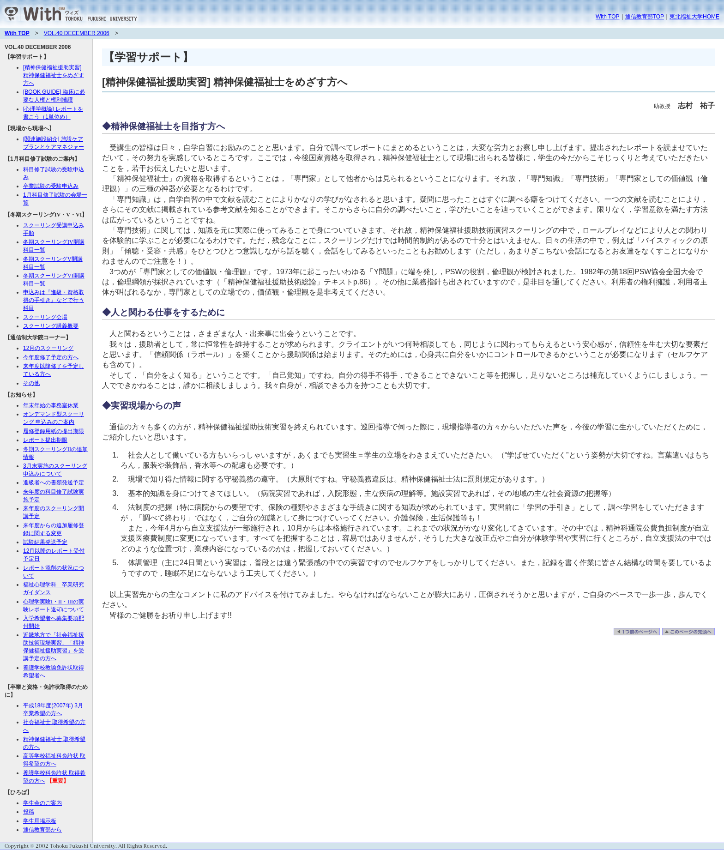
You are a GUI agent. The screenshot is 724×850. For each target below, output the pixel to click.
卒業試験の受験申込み (50, 186)
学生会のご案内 (42, 803)
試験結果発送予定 (45, 542)
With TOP (608, 16)
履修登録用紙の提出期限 (53, 431)
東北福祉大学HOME (694, 16)
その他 (31, 383)
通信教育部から (42, 829)
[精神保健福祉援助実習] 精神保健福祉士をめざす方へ (53, 75)
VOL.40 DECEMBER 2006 (76, 33)
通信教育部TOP (644, 16)
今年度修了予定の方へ (50, 357)
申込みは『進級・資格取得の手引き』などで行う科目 (53, 300)
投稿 (28, 811)
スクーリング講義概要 (50, 326)
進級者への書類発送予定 (53, 482)
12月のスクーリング (48, 348)
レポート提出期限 (45, 440)
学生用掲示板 (39, 821)
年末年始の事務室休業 (50, 405)
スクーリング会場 (45, 317)
